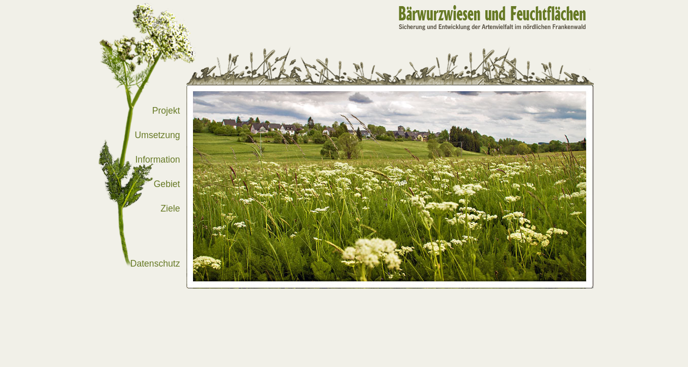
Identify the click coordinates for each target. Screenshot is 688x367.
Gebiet (167, 184)
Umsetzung (157, 135)
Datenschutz (155, 263)
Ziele (170, 208)
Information (157, 159)
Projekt (166, 111)
